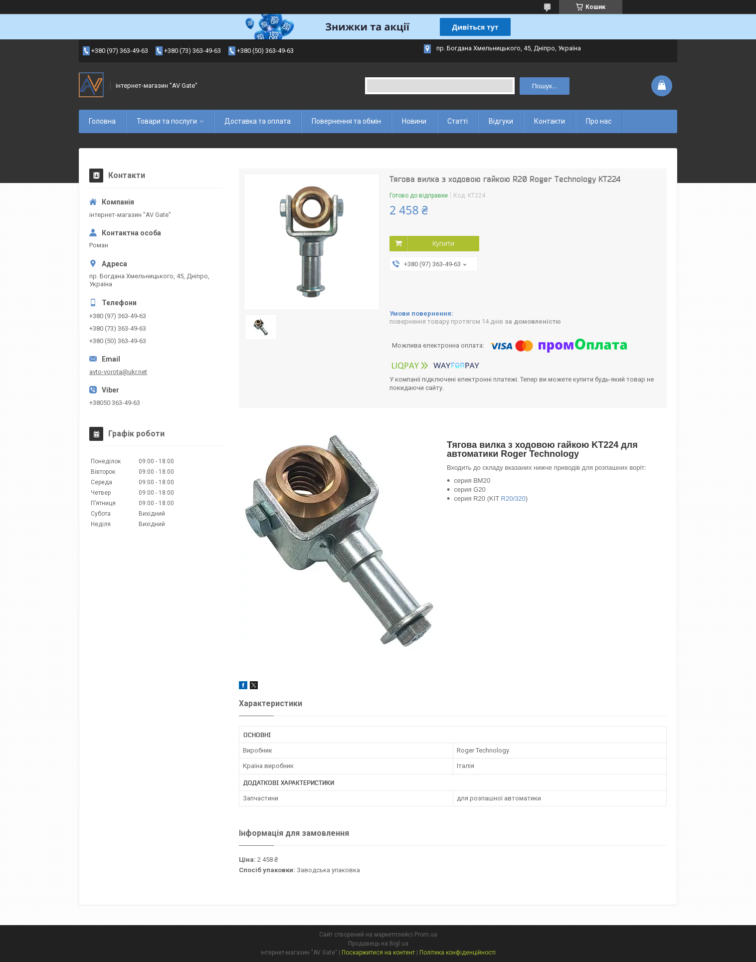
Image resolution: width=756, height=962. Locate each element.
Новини (414, 121)
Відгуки (501, 121)
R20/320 (513, 498)
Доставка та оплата (257, 121)
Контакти (549, 121)
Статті (457, 121)
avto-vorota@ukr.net (118, 372)
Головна (102, 121)
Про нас (598, 121)
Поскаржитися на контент (378, 952)
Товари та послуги (167, 121)
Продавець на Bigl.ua (378, 943)
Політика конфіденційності (457, 952)
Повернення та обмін (346, 121)
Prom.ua (425, 934)
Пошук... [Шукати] (545, 86)
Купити (443, 243)
